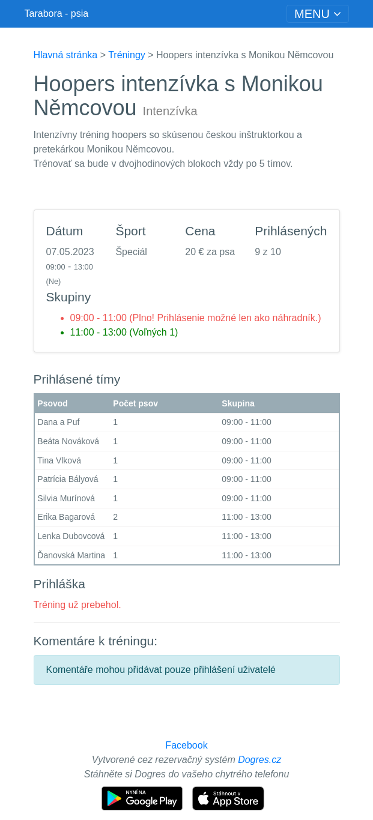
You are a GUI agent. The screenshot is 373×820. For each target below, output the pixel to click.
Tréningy (126, 55)
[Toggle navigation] (317, 14)
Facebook (186, 745)
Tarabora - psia (57, 13)
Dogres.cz (259, 760)
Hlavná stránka (66, 55)
